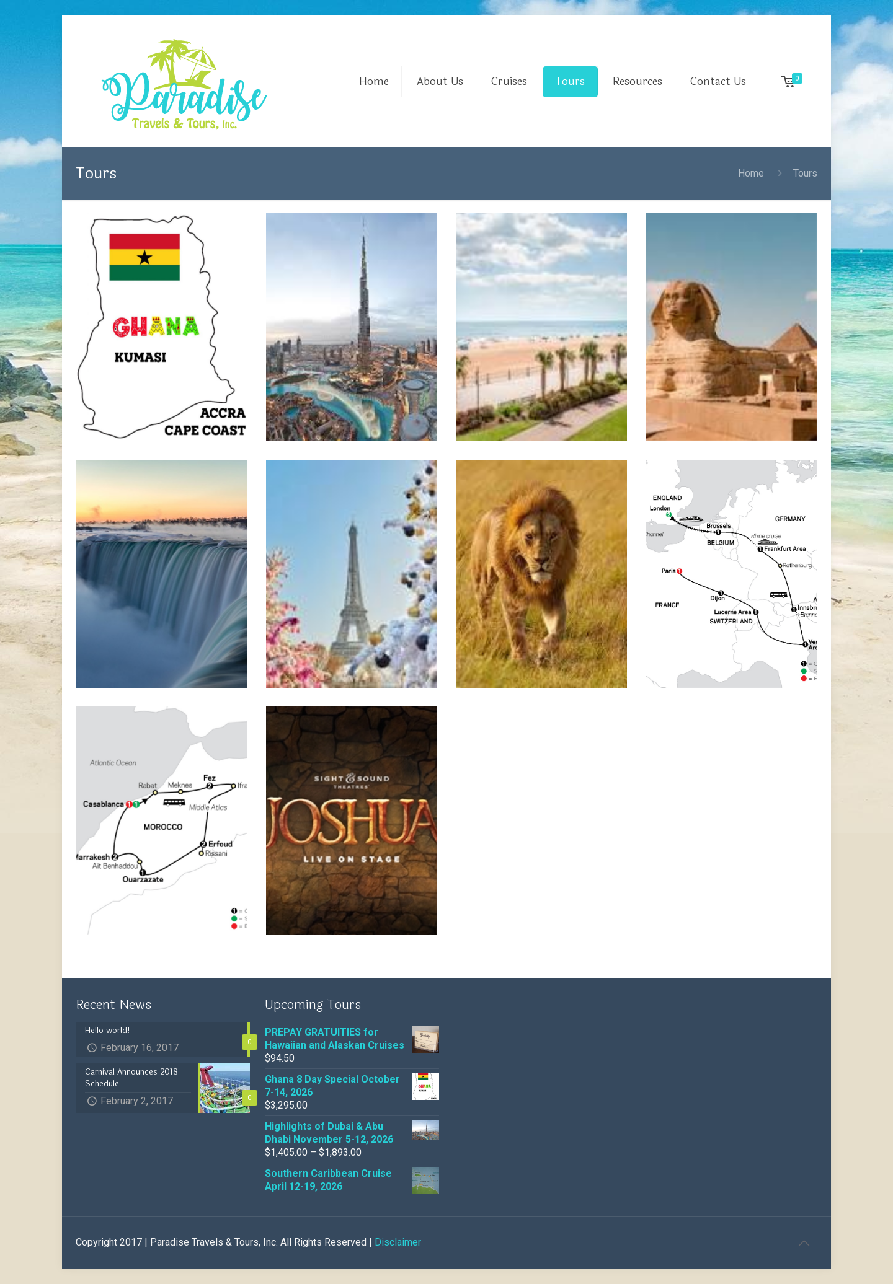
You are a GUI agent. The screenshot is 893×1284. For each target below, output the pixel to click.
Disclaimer (398, 1242)
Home (751, 173)
